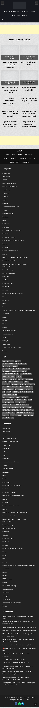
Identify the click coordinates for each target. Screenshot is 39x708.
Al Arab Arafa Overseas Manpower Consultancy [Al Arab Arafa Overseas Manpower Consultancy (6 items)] (16, 369)
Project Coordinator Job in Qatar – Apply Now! (17, 645)
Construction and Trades (10, 207)
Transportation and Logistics (11, 347)
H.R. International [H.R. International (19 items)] (8, 389)
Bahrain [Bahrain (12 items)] (19, 376)
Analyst (4, 180)
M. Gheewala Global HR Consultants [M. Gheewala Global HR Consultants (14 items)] (23, 392)
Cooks (4, 210)
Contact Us (32, 158)
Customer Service (8, 214)
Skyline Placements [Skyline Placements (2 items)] (16, 415)
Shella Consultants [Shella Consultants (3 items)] (8, 412)
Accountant (6, 173)
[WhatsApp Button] (19, 703)
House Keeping (7, 270)
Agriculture (6, 176)
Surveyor (5, 341)
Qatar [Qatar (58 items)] (30, 400)
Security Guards (7, 334)
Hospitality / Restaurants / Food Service (15, 257)
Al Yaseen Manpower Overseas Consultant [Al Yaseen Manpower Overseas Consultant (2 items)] (15, 371)
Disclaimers (25, 162)
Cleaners (5, 203)
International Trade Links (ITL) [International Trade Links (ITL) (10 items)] (24, 389)
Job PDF (33, 11)
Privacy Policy (14, 162)
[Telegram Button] (22, 703)
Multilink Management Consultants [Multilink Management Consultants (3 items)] (13, 397)
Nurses (4, 307)
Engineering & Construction (11, 230)
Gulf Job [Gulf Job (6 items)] (32, 384)
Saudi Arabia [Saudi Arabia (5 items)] (15, 410)
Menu (20, 151)
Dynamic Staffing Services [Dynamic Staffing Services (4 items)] (15, 381)
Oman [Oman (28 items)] (26, 397)
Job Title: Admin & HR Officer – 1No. (13, 659)
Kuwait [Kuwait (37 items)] (9, 392)
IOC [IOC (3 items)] (4, 392)
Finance (5, 244)
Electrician (5, 224)
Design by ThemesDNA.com (19, 700)
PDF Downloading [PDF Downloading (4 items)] (8, 400)
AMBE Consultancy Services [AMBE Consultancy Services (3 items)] (10, 374)
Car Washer (6, 190)
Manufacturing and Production (12, 293)
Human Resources (8, 273)
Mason (4, 297)
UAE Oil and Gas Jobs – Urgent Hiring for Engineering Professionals (15, 678)
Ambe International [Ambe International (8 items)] (25, 374)
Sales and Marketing (9, 331)
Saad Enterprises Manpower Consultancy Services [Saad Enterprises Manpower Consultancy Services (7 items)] (17, 407)
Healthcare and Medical (10, 251)
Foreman (5, 247)
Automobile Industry (9, 183)
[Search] (36, 3)
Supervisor (6, 337)
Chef (4, 200)
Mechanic (5, 300)
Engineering (6, 227)
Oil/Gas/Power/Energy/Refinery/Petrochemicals (18, 310)
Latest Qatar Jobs (14, 11)
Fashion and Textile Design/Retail (13, 241)
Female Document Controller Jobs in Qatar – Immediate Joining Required (17, 673)
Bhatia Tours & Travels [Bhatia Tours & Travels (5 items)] (9, 379)
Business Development (10, 187)
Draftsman (5, 217)
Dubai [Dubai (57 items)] (4, 381)
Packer (4, 317)
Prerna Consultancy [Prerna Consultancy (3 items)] (20, 400)
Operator (5, 314)
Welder (4, 351)
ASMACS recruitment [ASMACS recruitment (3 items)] (9, 376)
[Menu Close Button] (19, 19)
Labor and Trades (8, 283)
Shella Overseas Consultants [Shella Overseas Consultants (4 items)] (24, 412)
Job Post (5, 280)
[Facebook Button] (16, 703)
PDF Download (7, 324)
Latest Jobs (25, 11)
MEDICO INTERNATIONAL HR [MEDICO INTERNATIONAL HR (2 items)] (10, 394)
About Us (24, 15)
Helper (4, 254)
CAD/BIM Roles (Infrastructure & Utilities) (15, 663)
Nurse (4, 304)
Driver (4, 220)
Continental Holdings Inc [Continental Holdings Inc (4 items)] (25, 379)
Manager (5, 290)
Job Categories (16, 15)
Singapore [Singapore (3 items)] (6, 415)
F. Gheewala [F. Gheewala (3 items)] (6, 384)
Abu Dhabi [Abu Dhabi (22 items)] (18, 361)
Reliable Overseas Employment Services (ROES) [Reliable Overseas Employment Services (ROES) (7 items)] (16, 405)
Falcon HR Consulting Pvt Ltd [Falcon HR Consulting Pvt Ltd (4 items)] (19, 384)
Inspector (5, 276)
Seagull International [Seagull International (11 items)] (27, 410)
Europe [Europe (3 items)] (27, 381)
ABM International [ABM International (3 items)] (8, 361)
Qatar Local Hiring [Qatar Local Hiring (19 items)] (8, 402)
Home (5, 11)
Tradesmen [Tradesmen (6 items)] (6, 418)
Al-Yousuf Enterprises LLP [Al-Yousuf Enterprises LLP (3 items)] (10, 366)
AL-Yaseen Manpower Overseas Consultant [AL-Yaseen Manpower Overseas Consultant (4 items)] (15, 363)
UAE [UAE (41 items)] (12, 418)
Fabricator (5, 234)
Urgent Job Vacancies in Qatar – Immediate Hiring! (19, 627)
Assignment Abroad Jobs (10, 56)
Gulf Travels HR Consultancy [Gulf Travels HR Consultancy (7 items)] (24, 387)
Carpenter (5, 193)
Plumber (5, 327)
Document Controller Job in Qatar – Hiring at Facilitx (19, 631)
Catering (5, 197)
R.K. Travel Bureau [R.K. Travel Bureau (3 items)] (21, 402)
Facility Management (9, 237)
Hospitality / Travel (8, 261)
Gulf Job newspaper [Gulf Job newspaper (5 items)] (8, 387)
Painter (4, 320)
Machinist (5, 287)
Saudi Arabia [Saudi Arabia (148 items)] (6, 410)
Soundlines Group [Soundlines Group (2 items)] (29, 415)
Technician (6, 344)
